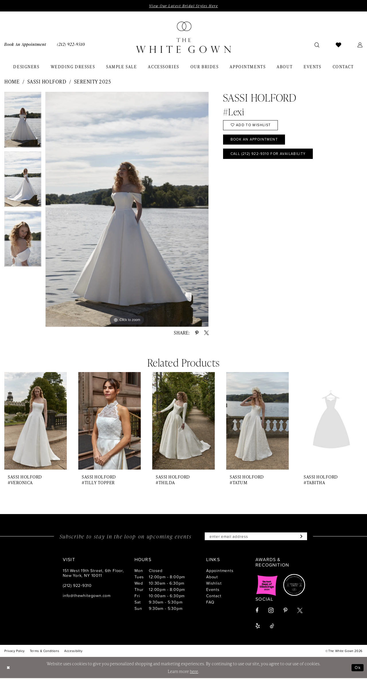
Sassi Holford (47, 81)
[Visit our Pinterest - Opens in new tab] (285, 611)
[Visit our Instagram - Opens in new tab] (271, 611)
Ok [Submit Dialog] (357, 668)
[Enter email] (256, 536)
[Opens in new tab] (266, 585)
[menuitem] (71, 44)
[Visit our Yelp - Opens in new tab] (257, 626)
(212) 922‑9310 (77, 586)
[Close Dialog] (8, 668)
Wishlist (213, 583)
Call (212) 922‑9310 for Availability (271, 155)
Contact (213, 596)
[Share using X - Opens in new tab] (206, 333)
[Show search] (317, 45)
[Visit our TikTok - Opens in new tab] (272, 626)
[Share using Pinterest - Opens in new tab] (196, 333)
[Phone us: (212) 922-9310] (71, 44)
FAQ (210, 602)
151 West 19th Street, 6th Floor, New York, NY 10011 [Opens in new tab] (93, 573)
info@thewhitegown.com (87, 596)
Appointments (220, 571)
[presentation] (35, 421)
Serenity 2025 (92, 81)
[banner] (183, 37)
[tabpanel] (22, 122)
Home (11, 81)
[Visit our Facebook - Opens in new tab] (256, 611)
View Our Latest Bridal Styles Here (183, 5)
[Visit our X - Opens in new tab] (299, 611)
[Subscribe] (302, 536)
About (212, 577)
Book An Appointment (256, 140)
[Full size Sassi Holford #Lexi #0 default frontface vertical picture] (127, 209)
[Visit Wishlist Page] (339, 45)
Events (213, 590)
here (194, 672)
